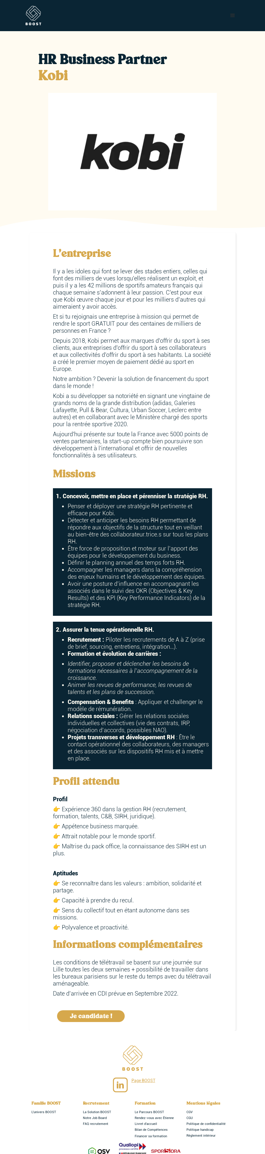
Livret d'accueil (146, 1124)
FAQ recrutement (95, 1124)
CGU (189, 1118)
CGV (189, 1112)
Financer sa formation (151, 1136)
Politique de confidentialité (206, 1124)
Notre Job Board (95, 1118)
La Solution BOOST (97, 1112)
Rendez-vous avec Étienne (154, 1118)
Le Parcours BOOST (149, 1112)
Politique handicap (200, 1130)
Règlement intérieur (201, 1136)
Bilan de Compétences (151, 1130)
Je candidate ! (91, 1016)
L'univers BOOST (43, 1112)
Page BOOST (143, 1080)
